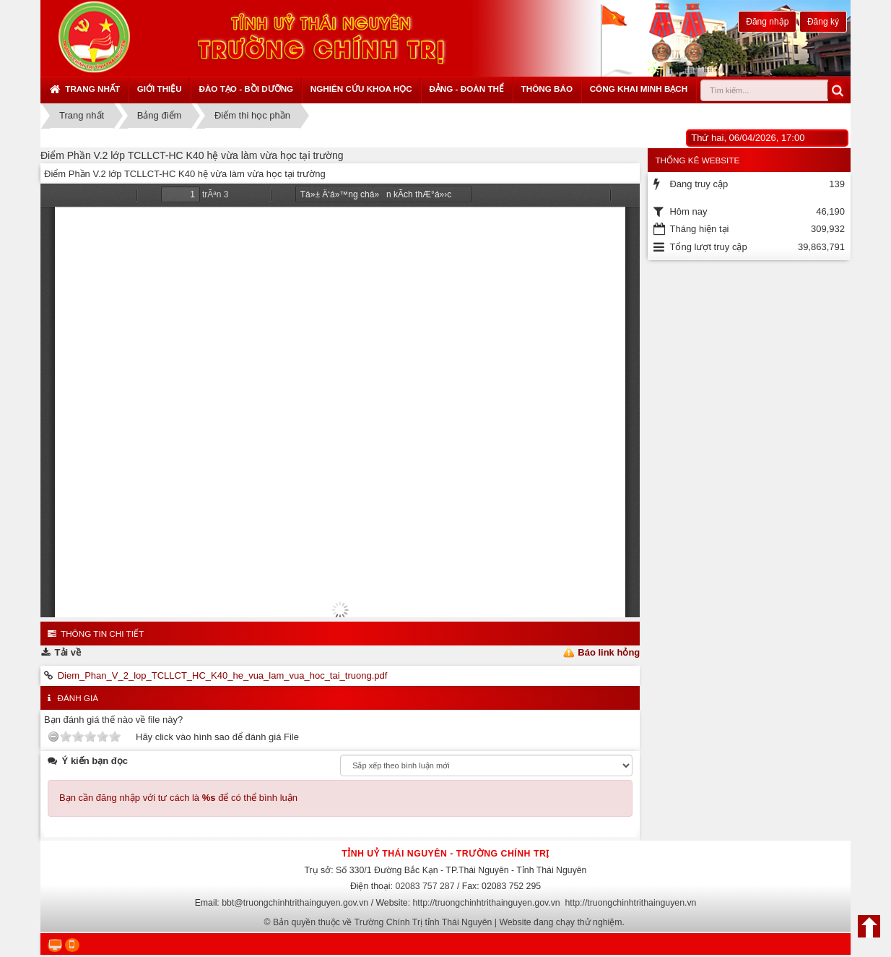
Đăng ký (823, 22)
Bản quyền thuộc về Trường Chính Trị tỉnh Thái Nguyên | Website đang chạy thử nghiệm (447, 922)
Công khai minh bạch (639, 88)
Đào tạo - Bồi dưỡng (246, 88)
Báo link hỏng (609, 652)
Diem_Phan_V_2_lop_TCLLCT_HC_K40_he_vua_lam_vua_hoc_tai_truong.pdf (223, 675)
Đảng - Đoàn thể (466, 88)
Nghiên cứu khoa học (361, 88)
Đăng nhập (767, 22)
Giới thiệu (159, 88)
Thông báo (547, 88)
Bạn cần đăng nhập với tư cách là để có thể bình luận (178, 797)
